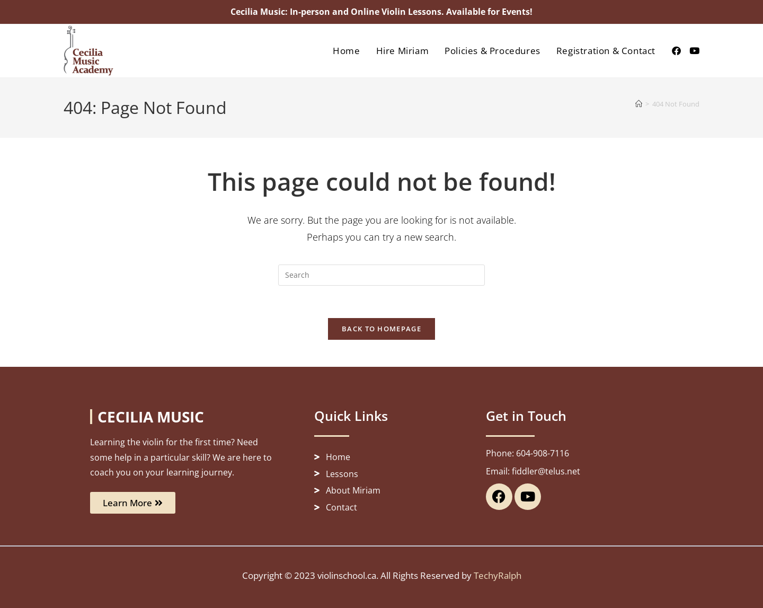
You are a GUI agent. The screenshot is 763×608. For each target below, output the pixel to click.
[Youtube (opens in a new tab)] (694, 50)
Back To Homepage (381, 328)
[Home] (638, 104)
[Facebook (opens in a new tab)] (676, 50)
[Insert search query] (381, 275)
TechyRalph (497, 575)
